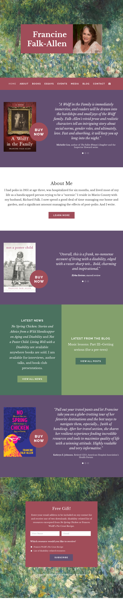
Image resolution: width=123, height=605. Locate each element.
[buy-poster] (26, 243)
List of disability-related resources (49, 551)
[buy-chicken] (26, 408)
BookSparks (81, 573)
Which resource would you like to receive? (53, 541)
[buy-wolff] (26, 103)
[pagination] (82, 153)
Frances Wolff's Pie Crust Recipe (48, 547)
